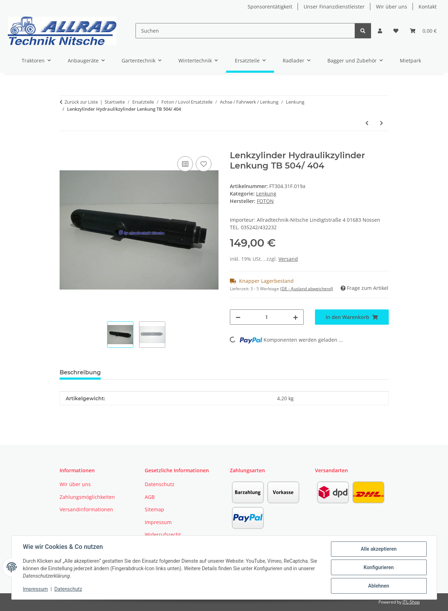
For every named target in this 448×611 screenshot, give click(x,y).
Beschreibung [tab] (80, 372)
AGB (150, 497)
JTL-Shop (411, 602)
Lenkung (266, 193)
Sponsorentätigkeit (270, 6)
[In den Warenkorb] (65, 146)
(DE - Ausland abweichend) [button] (306, 289)
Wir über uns (391, 6)
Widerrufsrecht (163, 534)
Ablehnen (378, 586)
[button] (380, 30)
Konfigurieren (379, 567)
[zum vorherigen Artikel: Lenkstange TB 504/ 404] (367, 123)
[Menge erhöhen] (295, 317)
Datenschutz (68, 589)
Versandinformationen (86, 509)
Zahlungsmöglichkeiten (87, 497)
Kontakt (428, 6)
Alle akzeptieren (379, 549)
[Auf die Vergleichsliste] (185, 164)
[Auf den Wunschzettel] (203, 164)
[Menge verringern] (238, 317)
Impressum (35, 589)
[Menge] (266, 317)
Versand (288, 258)
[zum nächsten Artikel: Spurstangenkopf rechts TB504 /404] (381, 123)
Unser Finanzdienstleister (334, 6)
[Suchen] (245, 30)
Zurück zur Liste (81, 102)
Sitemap (154, 509)
